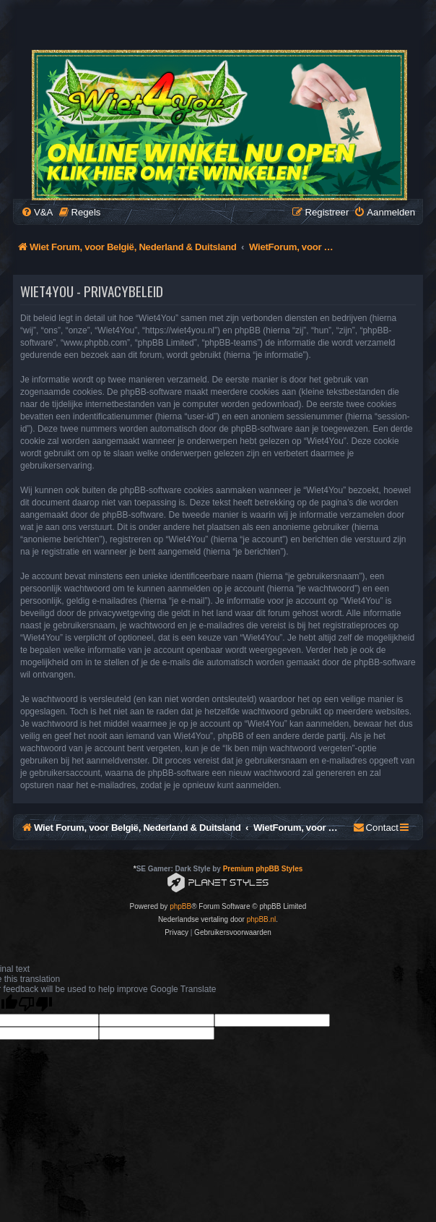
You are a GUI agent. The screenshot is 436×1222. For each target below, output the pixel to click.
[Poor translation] (35, 1004)
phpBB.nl (261, 919)
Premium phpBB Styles (263, 869)
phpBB (180, 906)
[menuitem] (37, 212)
